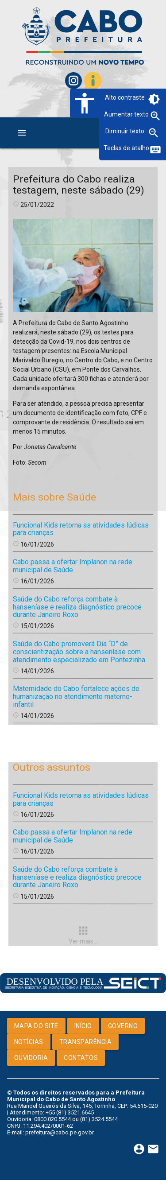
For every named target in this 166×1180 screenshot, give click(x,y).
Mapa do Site (36, 1025)
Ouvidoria (31, 1057)
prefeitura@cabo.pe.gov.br (59, 1132)
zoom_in (155, 116)
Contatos (81, 1057)
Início (83, 1025)
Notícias (28, 1041)
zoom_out (153, 133)
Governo (123, 1025)
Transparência (85, 1041)
